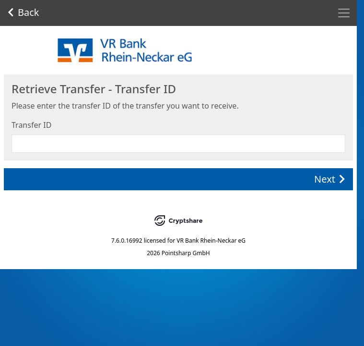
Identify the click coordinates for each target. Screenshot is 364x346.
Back (23, 12)
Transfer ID (31, 125)
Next (329, 179)
